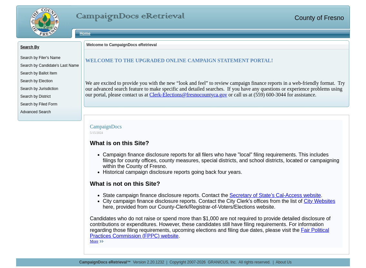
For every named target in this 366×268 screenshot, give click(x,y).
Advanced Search (35, 112)
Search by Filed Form (38, 104)
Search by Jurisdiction (39, 88)
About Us (284, 262)
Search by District (35, 96)
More (94, 241)
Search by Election (36, 81)
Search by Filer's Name (40, 57)
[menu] (49, 85)
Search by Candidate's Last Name (49, 65)
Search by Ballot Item (38, 73)
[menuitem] (49, 58)
